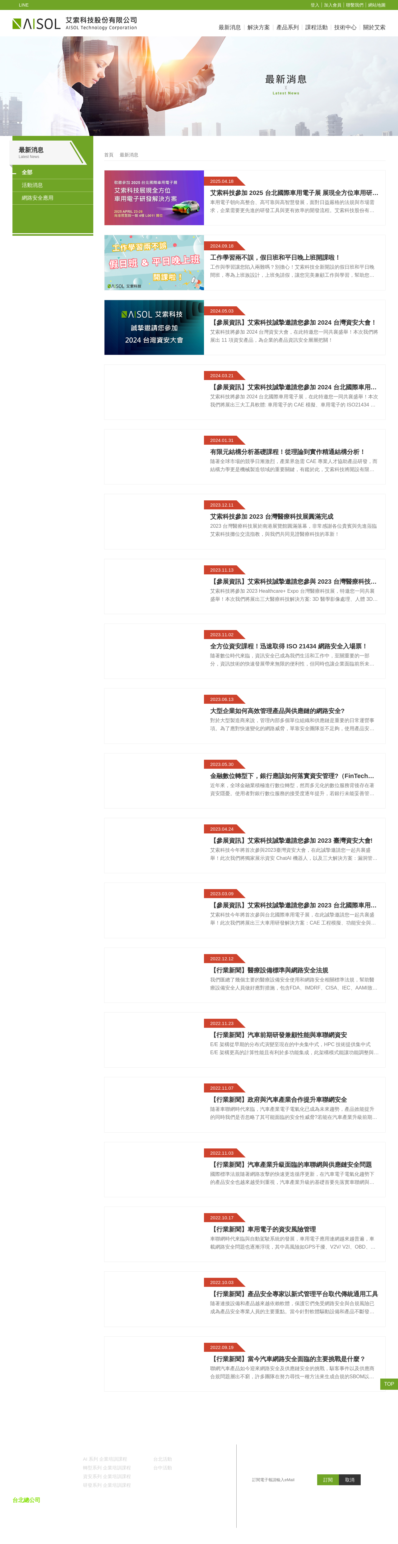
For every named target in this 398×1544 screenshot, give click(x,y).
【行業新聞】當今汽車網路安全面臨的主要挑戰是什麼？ (288, 1359)
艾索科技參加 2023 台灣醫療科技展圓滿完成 (271, 517)
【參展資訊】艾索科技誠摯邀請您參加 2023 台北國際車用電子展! (293, 906)
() (183, 1517)
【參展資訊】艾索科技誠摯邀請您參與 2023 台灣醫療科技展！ (290, 582)
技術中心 (345, 27)
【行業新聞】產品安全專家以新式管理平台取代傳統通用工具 (294, 1294)
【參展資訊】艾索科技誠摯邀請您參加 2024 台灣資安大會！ (293, 323)
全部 (27, 173)
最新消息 (230, 27)
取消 (349, 1492)
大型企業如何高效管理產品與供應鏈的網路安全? (277, 711)
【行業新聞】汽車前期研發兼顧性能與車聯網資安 (278, 1035)
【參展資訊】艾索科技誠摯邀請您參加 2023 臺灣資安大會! (291, 841)
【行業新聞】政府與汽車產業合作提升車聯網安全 (278, 1100)
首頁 (108, 155)
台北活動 (162, 1459)
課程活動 (316, 27)
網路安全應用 (37, 198)
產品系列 (287, 27)
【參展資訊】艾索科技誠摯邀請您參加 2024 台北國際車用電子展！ (293, 387)
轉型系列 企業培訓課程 (107, 1468)
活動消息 (32, 185)
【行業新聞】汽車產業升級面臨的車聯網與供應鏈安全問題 (291, 1165)
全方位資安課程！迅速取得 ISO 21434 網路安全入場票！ (288, 646)
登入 (315, 5)
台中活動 (162, 1468)
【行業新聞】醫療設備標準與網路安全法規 (269, 971)
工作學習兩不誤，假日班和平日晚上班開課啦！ (275, 258)
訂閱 (328, 1492)
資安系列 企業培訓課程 (107, 1476)
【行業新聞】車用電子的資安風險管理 (263, 1230)
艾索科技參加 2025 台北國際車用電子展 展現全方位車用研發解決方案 (294, 193)
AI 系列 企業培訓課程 (105, 1459)
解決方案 (259, 27)
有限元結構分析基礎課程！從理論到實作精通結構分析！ (288, 452)
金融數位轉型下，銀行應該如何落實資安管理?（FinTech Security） (288, 776)
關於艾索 (374, 27)
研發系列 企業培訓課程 (107, 1485)
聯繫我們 (354, 5)
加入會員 (332, 5)
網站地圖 (377, 5)
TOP (389, 1384)
